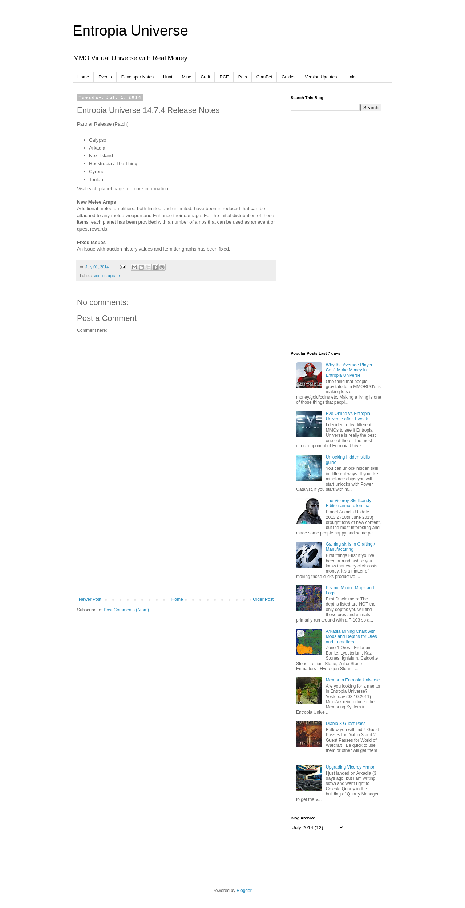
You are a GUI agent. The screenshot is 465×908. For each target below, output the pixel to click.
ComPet (264, 77)
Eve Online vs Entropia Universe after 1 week (348, 416)
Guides (288, 77)
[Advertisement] (176, 542)
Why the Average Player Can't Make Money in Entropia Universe (349, 370)
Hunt (167, 77)
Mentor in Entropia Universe (353, 680)
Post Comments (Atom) (126, 609)
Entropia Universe (130, 30)
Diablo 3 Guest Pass (345, 723)
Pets (242, 77)
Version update (107, 275)
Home (83, 77)
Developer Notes (137, 77)
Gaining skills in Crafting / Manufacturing (350, 547)
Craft (205, 77)
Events (105, 77)
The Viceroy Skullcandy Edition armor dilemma (348, 503)
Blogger (243, 890)
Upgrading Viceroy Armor (350, 767)
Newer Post (90, 599)
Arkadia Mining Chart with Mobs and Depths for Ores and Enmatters (351, 636)
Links (351, 77)
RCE (224, 77)
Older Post (263, 599)
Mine (186, 77)
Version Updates (321, 77)
